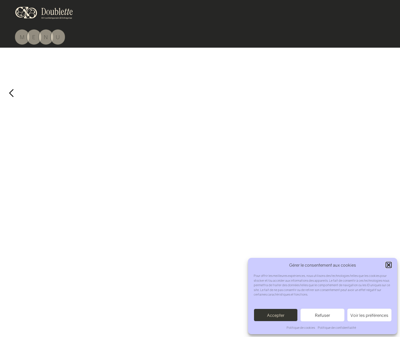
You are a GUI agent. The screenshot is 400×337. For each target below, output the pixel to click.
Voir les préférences (369, 315)
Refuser (322, 315)
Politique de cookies (301, 327)
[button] (388, 265)
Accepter (275, 315)
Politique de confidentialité (337, 327)
